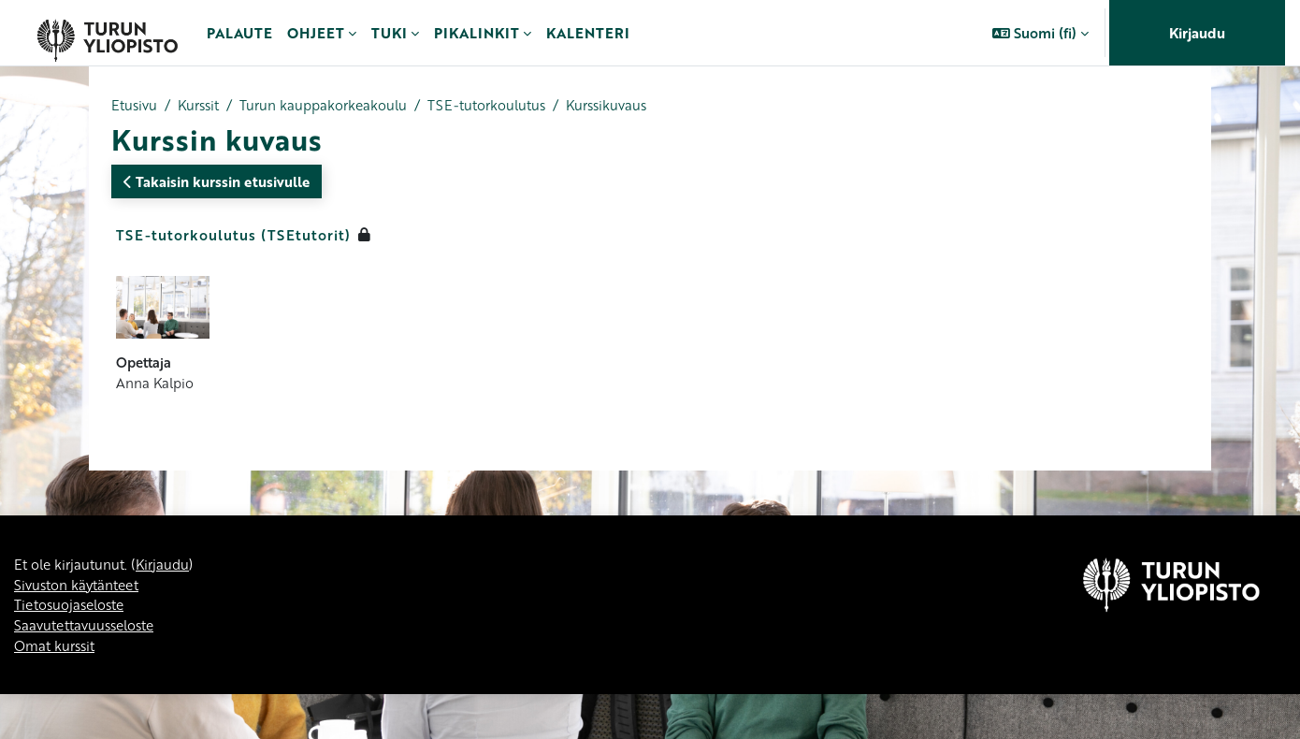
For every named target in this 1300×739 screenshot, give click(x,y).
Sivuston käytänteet (80, 693)
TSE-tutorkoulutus (504, 105)
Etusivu (135, 105)
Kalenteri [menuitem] (587, 32)
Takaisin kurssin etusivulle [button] (216, 182)
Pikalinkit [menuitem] (476, 32)
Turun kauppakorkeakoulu (334, 105)
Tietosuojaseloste (73, 714)
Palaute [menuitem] (239, 32)
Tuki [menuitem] (389, 32)
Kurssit (203, 105)
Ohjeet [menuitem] (315, 32)
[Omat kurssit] (107, 32)
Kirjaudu (1197, 32)
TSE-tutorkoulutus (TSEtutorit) (233, 235)
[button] (1040, 32)
